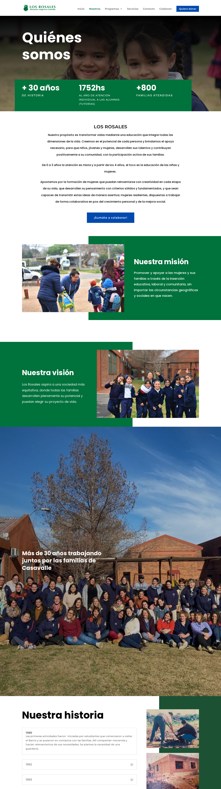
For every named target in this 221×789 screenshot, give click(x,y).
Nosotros (94, 9)
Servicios (132, 9)
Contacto (149, 9)
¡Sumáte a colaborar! (110, 217)
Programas (112, 9)
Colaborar (165, 9)
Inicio (81, 9)
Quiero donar (187, 8)
